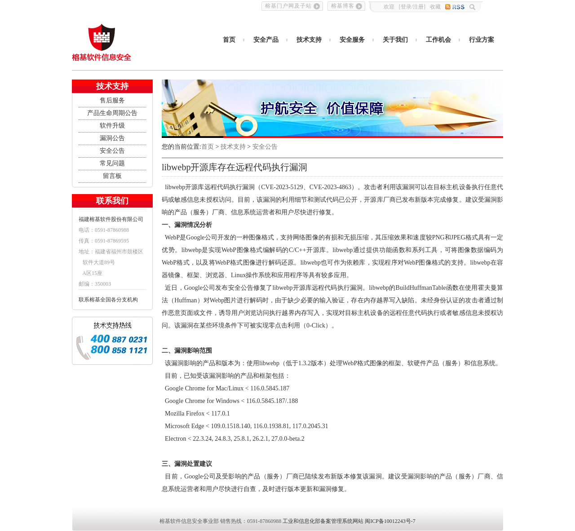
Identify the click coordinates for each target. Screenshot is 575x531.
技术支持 (309, 39)
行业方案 (481, 39)
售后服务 (112, 100)
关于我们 (395, 39)
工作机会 (438, 39)
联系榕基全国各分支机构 (108, 299)
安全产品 (266, 39)
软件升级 (112, 125)
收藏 (435, 7)
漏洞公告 (112, 138)
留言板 (112, 176)
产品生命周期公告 (112, 113)
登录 (406, 7)
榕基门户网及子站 (288, 6)
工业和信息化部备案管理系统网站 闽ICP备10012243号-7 (349, 521)
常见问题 (112, 163)
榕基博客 (342, 6)
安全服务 (352, 39)
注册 (418, 7)
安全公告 (112, 150)
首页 (229, 39)
